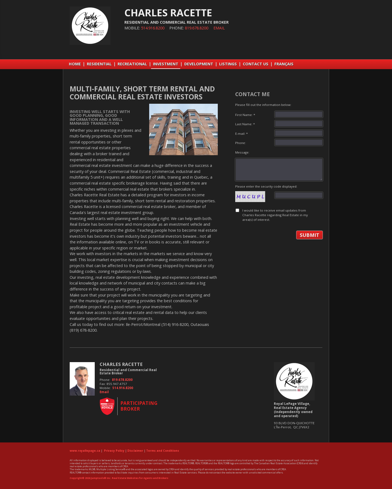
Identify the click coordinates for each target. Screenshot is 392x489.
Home (75, 63)
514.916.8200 (152, 27)
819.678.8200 (196, 27)
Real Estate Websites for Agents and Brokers (140, 478)
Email (219, 27)
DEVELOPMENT (198, 63)
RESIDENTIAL (99, 63)
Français (283, 63)
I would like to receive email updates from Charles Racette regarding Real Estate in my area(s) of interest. (275, 215)
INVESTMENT (165, 63)
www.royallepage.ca (85, 451)
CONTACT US (255, 63)
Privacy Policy (114, 451)
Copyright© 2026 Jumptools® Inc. (90, 478)
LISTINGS (228, 63)
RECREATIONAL (132, 63)
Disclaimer (135, 451)
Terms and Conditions (162, 451)
